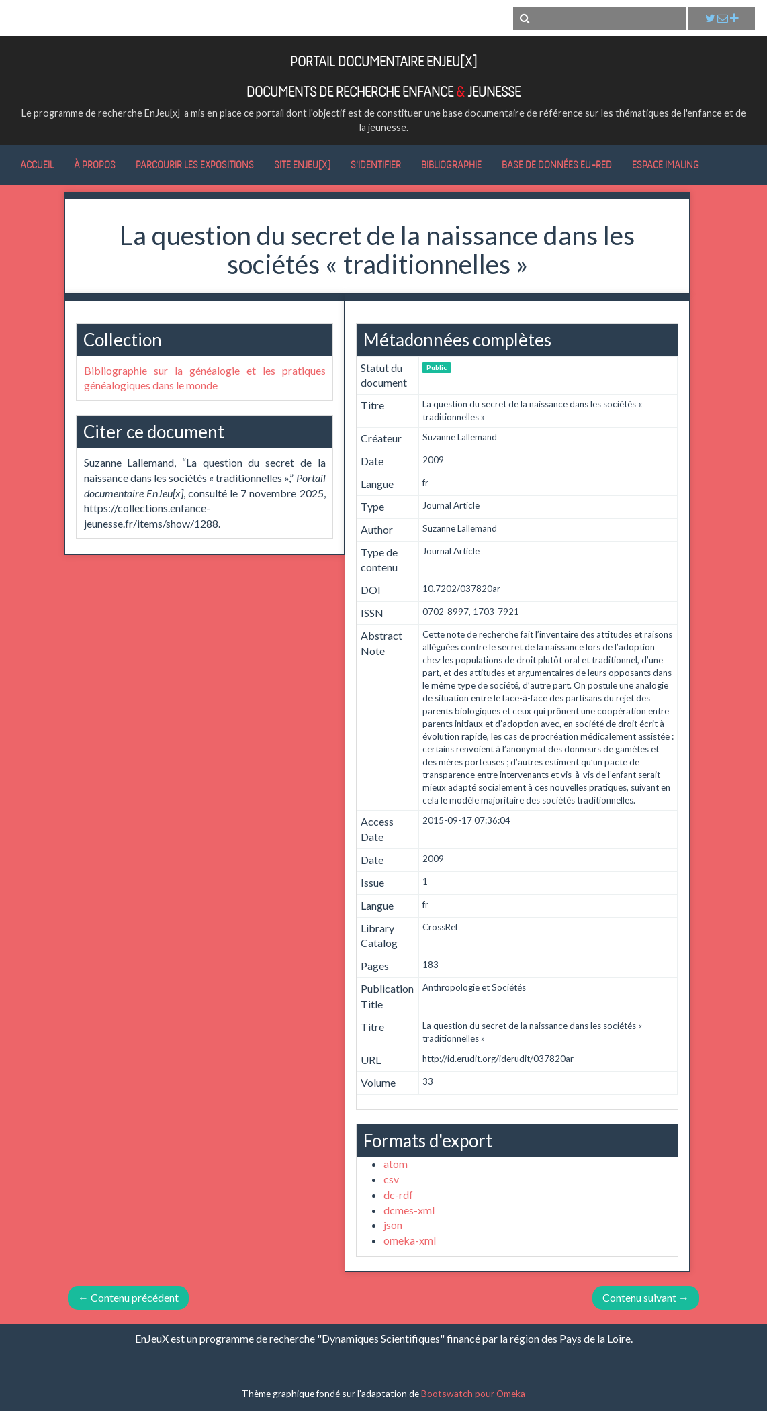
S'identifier (376, 164)
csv (391, 1179)
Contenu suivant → (645, 1297)
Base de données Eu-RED (557, 164)
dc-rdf (398, 1194)
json (393, 1224)
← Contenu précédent (128, 1297)
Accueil (37, 164)
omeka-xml (410, 1240)
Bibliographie (451, 164)
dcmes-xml (409, 1210)
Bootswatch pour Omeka (473, 1393)
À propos (95, 164)
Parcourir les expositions (195, 164)
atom (396, 1163)
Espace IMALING (665, 164)
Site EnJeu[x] (302, 164)
